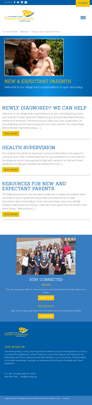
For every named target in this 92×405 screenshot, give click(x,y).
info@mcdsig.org (28, 376)
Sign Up (46, 297)
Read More (10, 133)
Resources (24, 32)
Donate (83, 3)
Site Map (66, 398)
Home (15, 32)
